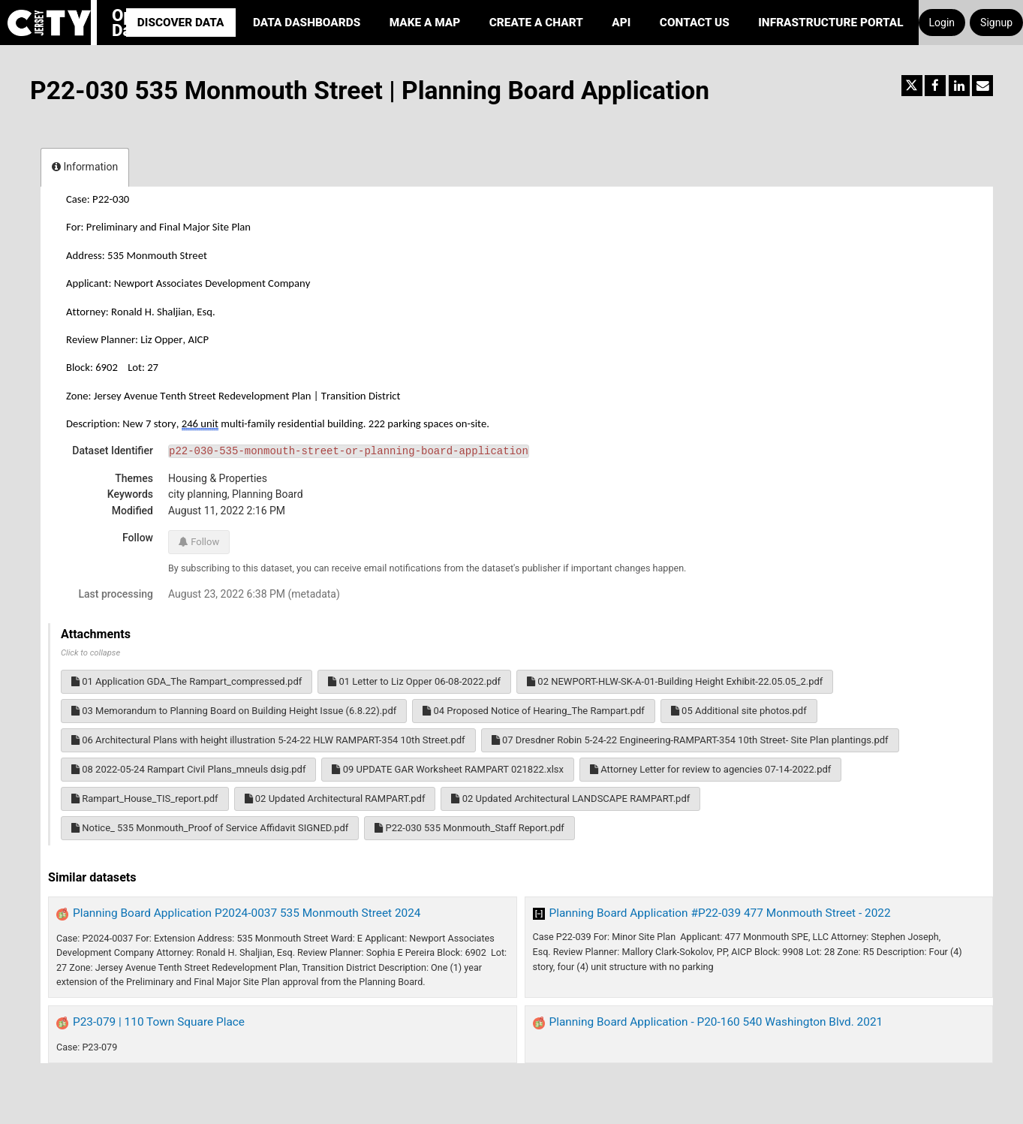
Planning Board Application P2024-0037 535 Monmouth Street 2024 (247, 913)
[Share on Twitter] (911, 85)
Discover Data (180, 22)
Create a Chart (536, 22)
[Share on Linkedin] (959, 85)
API (621, 22)
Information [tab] (85, 167)
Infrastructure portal (830, 22)
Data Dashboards (306, 22)
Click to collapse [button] (90, 653)
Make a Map (425, 22)
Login (942, 23)
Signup (996, 23)
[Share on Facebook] (935, 85)
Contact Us (695, 22)
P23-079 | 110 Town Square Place (159, 1022)
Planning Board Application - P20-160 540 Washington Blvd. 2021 (716, 1022)
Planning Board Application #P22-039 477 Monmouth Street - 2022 (720, 913)
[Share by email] (982, 85)
